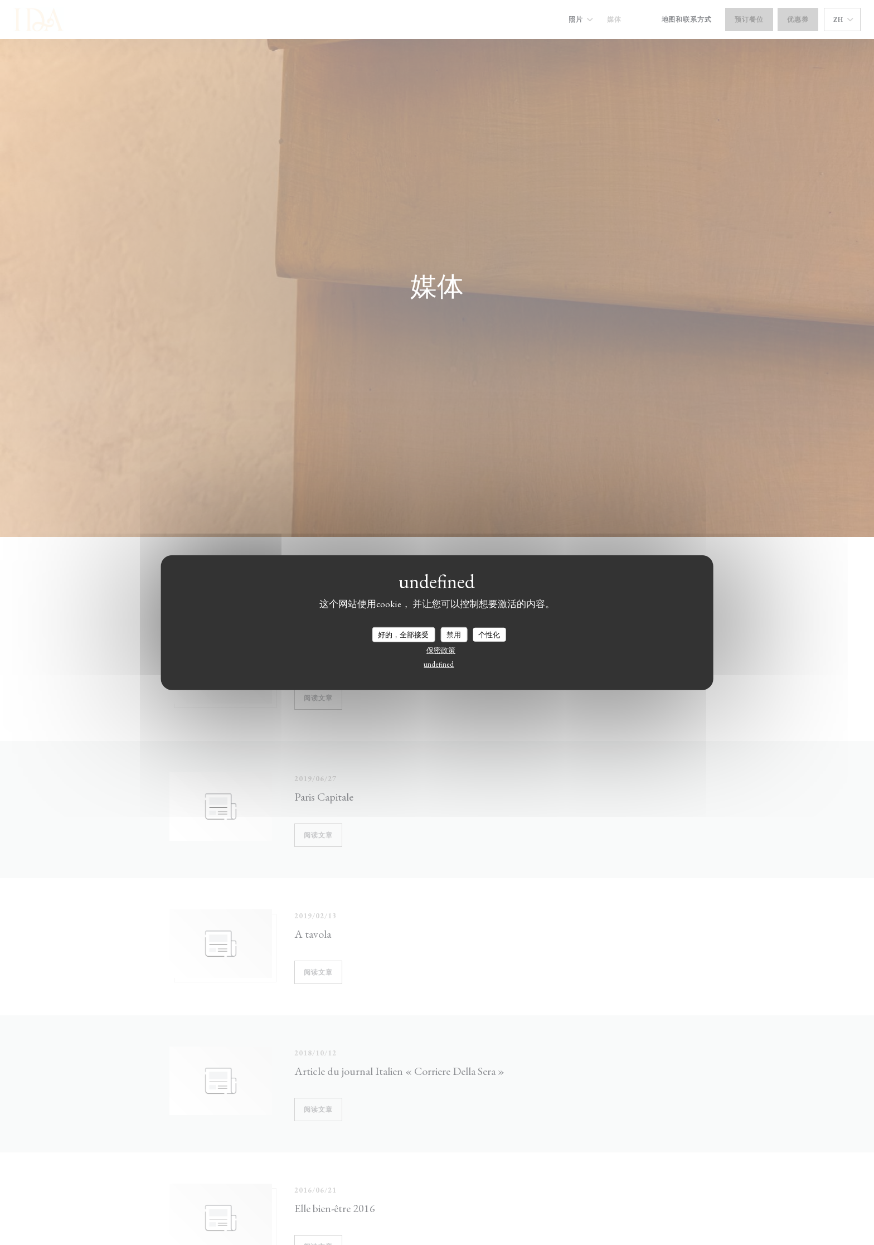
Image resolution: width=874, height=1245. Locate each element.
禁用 (453, 634)
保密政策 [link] (440, 650)
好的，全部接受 (403, 634)
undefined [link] (439, 664)
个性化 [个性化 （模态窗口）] (489, 634)
